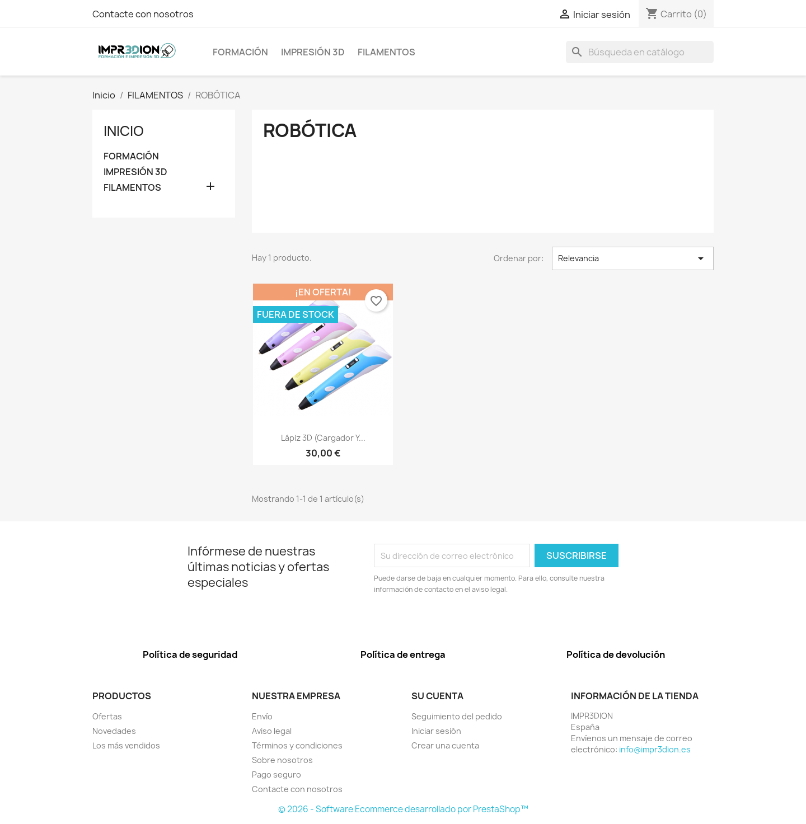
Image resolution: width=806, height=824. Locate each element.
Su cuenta (437, 696)
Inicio (124, 130)
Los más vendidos (126, 745)
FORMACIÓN (240, 52)
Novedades (114, 731)
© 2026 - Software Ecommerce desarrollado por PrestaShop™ (403, 809)
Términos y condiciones (297, 745)
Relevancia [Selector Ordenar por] (632, 258)
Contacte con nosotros (143, 14)
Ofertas (107, 716)
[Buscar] (640, 52)
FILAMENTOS (386, 52)
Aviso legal (272, 731)
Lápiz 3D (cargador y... (323, 437)
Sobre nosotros (282, 760)
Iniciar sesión (436, 731)
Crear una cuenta (445, 745)
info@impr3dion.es (655, 749)
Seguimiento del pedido (456, 716)
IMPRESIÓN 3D (313, 52)
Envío (262, 716)
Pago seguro (276, 774)
